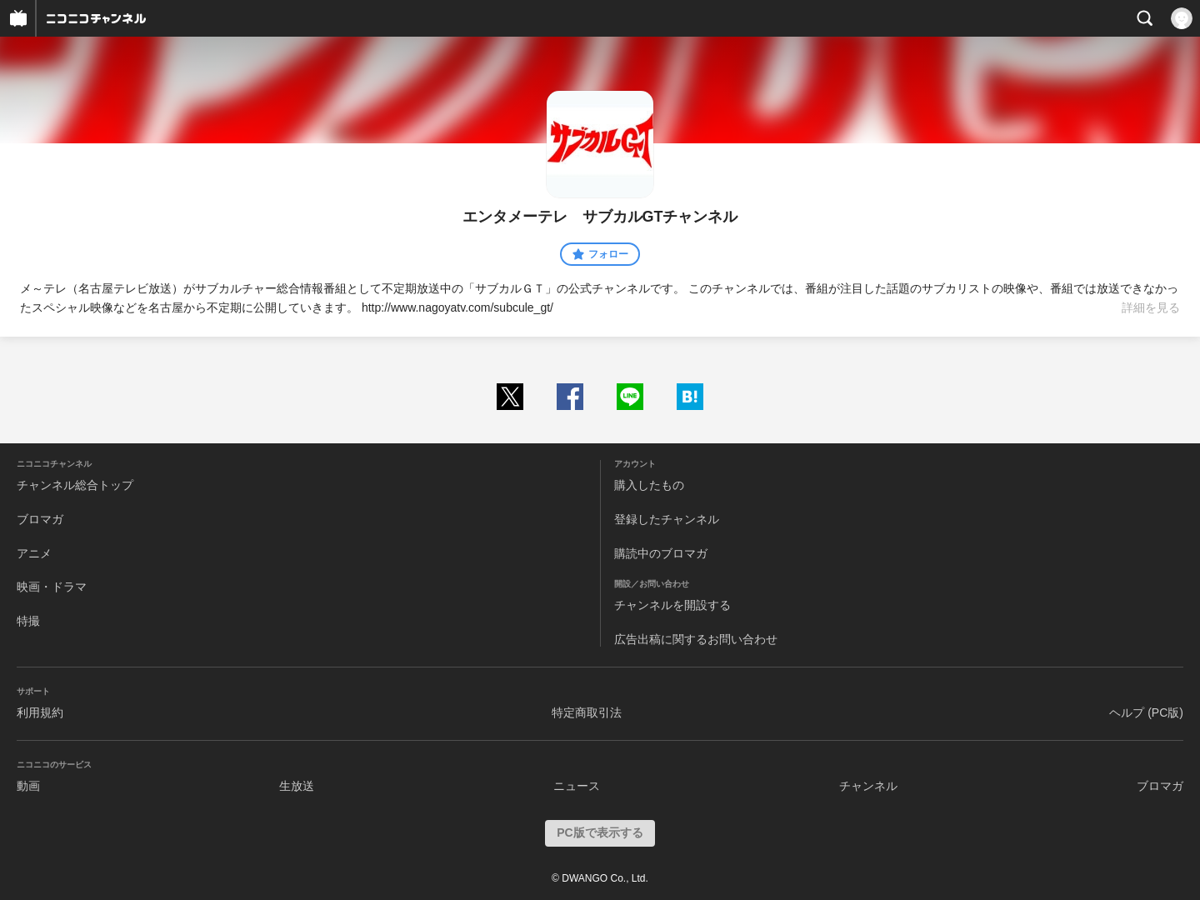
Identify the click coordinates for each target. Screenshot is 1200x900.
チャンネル (868, 785)
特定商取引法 (587, 712)
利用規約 (40, 712)
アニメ (34, 553)
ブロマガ (40, 519)
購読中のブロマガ (661, 553)
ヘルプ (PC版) (1146, 712)
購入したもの (649, 485)
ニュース (576, 785)
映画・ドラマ (52, 586)
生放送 (296, 785)
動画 (28, 785)
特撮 (28, 621)
